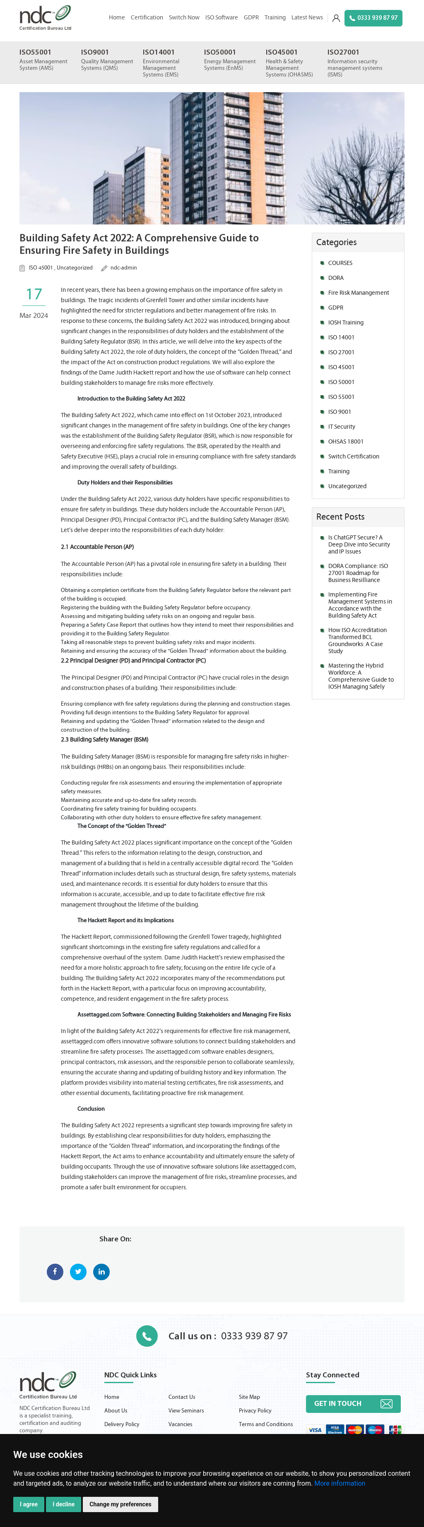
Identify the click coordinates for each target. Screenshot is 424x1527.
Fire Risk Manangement (358, 292)
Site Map (249, 1397)
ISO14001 (159, 53)
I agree (29, 1504)
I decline (64, 1504)
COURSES (340, 263)
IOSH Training (346, 322)
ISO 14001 (341, 337)
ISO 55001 (341, 397)
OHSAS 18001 (346, 441)
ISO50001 (220, 53)
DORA (336, 278)
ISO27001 (344, 53)
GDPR (251, 17)
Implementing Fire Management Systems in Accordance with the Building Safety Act (360, 605)
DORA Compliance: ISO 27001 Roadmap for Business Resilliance (358, 573)
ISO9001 (95, 53)
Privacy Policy (255, 1411)
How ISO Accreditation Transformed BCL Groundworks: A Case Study (357, 641)
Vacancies (181, 1424)
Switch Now (184, 17)
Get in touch (337, 1404)
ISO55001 (35, 53)
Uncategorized (75, 268)
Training (275, 17)
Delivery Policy (122, 1424)
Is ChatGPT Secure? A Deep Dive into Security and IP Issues (359, 544)
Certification (147, 17)
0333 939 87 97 (373, 18)
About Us (116, 1411)
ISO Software (221, 17)
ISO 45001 (41, 268)
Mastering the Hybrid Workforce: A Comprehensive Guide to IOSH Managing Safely (361, 676)
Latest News (307, 17)
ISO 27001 (341, 352)
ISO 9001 (340, 411)
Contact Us (182, 1397)
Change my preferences (120, 1504)
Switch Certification (353, 456)
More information (339, 1483)
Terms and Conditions (266, 1424)
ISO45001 (282, 53)
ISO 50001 (341, 382)
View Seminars (186, 1411)
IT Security (341, 426)
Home (117, 17)
